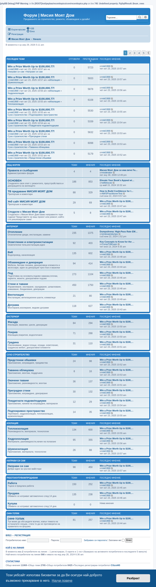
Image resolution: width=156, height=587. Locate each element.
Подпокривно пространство (43, 115)
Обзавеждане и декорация (25, 262)
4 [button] (139, 53)
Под (10, 273)
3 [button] (134, 53)
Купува (12, 503)
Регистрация (22, 535)
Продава (13, 493)
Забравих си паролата (95, 540)
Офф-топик (13, 513)
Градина (13, 342)
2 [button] (130, 53)
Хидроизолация (16, 93)
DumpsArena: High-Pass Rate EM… (119, 231)
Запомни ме (116, 540)
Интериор (12, 226)
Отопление (15, 231)
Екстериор (13, 317)
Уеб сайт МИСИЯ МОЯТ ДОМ (26, 201)
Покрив (12, 332)
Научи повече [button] (62, 580)
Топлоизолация (16, 104)
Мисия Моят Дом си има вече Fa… (119, 170)
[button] (148, 53)
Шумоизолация (15, 82)
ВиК (10, 252)
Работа (12, 483)
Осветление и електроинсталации (30, 242)
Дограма (13, 304)
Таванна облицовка (39, 147)
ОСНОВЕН (14, 180)
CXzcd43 (115, 565)
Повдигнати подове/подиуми (44, 125)
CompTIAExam (109, 244)
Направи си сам (16, 71)
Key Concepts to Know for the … (117, 241)
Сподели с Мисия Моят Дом (26, 211)
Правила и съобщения (23, 170)
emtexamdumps (110, 234)
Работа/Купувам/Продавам (22, 478)
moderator (107, 172)
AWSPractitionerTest (112, 193)
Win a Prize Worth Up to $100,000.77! (31, 66)
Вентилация (16, 294)
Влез (8, 535)
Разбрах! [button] (133, 578)
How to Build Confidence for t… (116, 191)
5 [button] (143, 53)
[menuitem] (30, 28)
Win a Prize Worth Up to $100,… (116, 201)
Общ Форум (13, 165)
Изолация (55, 80)
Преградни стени (38, 136)
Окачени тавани (18, 380)
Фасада (13, 322)
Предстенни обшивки (40, 158)
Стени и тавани (18, 283)
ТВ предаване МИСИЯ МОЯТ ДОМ (30, 191)
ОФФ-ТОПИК (16, 518)
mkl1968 (14, 69)
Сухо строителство (17, 115)
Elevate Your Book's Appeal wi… (117, 180)
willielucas (107, 182)
